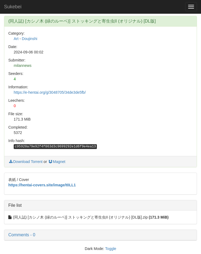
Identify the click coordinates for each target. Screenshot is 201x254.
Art (16, 39)
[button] (100, 235)
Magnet (56, 161)
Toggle (110, 248)
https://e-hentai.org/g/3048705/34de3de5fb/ (50, 92)
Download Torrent (25, 161)
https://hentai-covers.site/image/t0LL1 (42, 185)
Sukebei (12, 6)
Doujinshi (29, 39)
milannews (22, 65)
